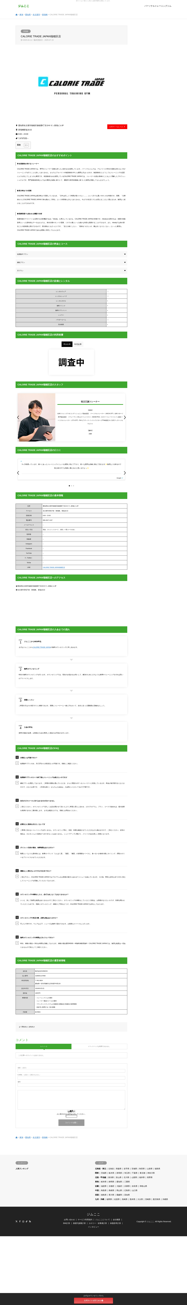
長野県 (149, 1177)
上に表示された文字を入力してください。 (71, 1114)
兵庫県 (127, 1186)
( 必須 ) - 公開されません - (29, 1075)
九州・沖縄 (99, 1199)
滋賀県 (103, 1186)
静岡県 (111, 1182)
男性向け (24, 1027)
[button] (18, 417)
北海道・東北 (100, 1169)
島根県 (111, 1190)
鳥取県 (103, 1190)
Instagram (23, 1221)
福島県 (157, 1169)
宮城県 (134, 1169)
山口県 (134, 1190)
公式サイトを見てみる (93, 1300)
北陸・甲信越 (100, 1177)
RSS (30, 1221)
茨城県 (103, 1173)
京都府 (111, 1186)
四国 (97, 1195)
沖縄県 (165, 1199)
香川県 (111, 1195)
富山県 (118, 1177)
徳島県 (103, 1195)
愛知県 (28, 15)
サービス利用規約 (85, 1220)
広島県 (127, 1190)
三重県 (127, 1182)
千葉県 (134, 1173)
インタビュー (93, 1227)
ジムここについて (102, 1220)
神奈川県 (151, 1173)
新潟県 (111, 1177)
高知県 (127, 1195)
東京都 (142, 1173)
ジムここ (93, 1214)
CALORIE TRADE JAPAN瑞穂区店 (54, 567)
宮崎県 (148, 1199)
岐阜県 (103, 1182)
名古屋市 (36, 15)
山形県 (149, 1169)
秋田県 (142, 1169)
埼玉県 (127, 1173)
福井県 (142, 1177)
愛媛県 (119, 1195)
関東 (97, 1173)
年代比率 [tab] (78, 344)
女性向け (32, 1027)
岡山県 (119, 1190)
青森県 (118, 1169)
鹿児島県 (156, 1199)
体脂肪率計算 (115, 1223)
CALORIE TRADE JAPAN (42, 647)
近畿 (97, 1186)
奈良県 (134, 1186)
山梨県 (134, 1177)
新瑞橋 (45, 15)
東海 (21, 15)
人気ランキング (22, 1169)
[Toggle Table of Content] (25, 145)
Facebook (20, 1221)
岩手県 (126, 1169)
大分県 (140, 1199)
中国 (97, 1190)
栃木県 (111, 1173)
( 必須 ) (22, 1067)
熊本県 (132, 1199)
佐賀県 (117, 1199)
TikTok (27, 1221)
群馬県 (119, 1173)
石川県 (126, 1177)
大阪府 (119, 1186)
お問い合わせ (69, 1220)
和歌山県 (143, 1186)
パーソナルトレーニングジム (157, 6)
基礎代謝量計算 (79, 1223)
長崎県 (124, 1199)
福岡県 (109, 1199)
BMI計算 (66, 1223)
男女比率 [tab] (67, 344)
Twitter (16, 1221)
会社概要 (116, 1220)
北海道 (111, 1169)
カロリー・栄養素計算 (98, 1223)
